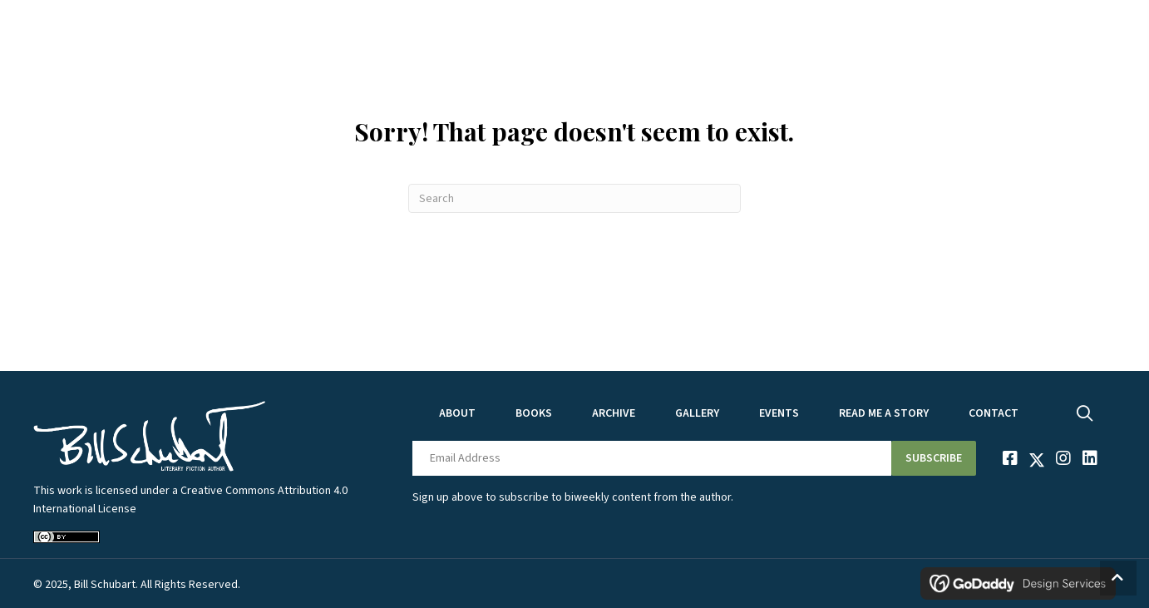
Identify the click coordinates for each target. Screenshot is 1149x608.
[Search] (574, 198)
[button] (933, 458)
